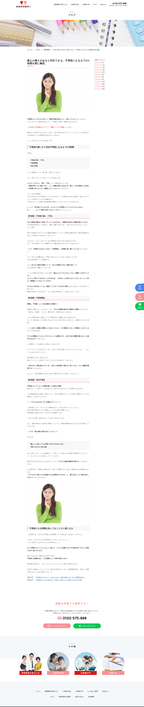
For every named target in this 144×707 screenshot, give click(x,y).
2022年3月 (98, 86)
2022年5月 (98, 82)
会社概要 (91, 697)
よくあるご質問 (92, 691)
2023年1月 (98, 63)
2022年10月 (98, 70)
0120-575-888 (120, 3)
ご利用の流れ (74, 4)
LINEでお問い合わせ (87, 626)
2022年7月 (98, 77)
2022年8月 (98, 74)
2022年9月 (98, 72)
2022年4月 (98, 84)
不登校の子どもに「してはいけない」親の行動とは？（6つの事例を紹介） (60, 577)
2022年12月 (98, 65)
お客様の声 (86, 4)
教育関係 (47, 50)
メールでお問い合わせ (57, 626)
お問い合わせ (79, 697)
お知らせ (103, 4)
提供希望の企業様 (65, 697)
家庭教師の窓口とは (60, 4)
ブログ (95, 4)
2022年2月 (98, 89)
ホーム (30, 50)
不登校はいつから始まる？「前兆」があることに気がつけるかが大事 (59, 580)
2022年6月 (98, 79)
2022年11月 (98, 67)
